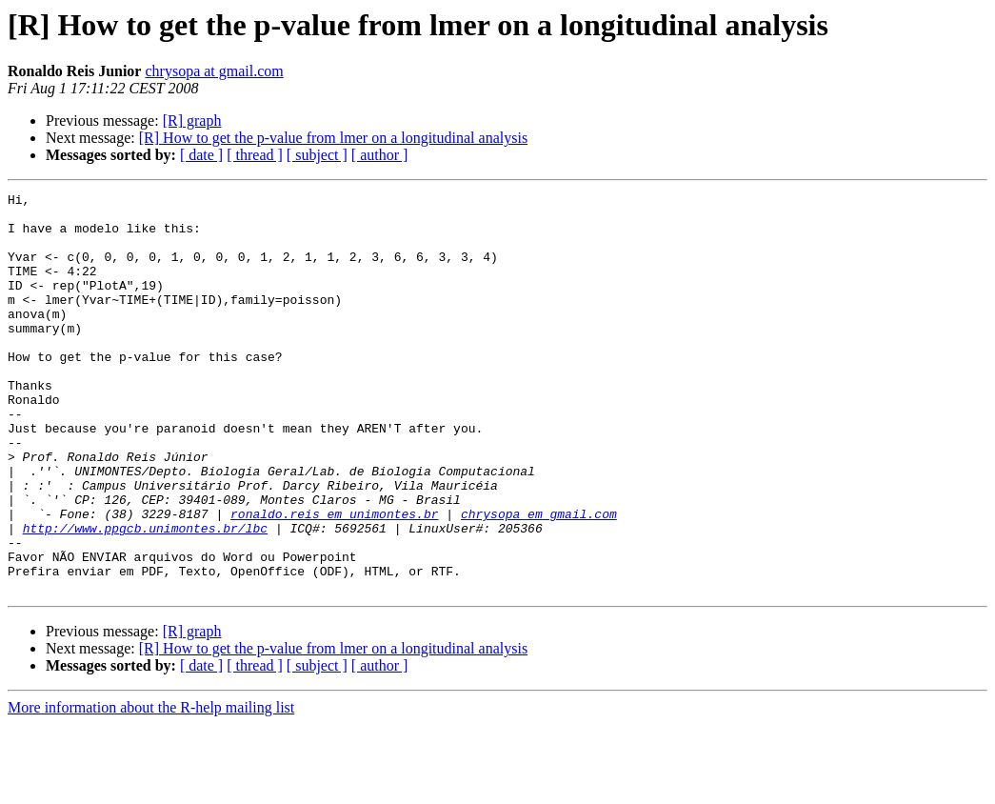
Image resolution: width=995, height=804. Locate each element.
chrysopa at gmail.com (214, 71)
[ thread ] (255, 155)
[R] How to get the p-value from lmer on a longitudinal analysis (333, 138)
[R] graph (192, 120)
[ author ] (379, 155)
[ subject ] (317, 155)
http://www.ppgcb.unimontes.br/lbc (145, 596)
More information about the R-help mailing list (151, 787)
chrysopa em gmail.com (539, 579)
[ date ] (201, 155)
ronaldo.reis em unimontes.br (334, 579)
